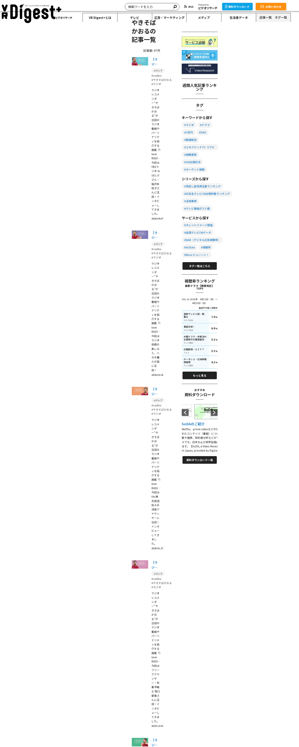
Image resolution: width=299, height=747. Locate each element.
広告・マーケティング (176, 17)
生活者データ (246, 17)
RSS (205, 714)
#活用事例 (238, 209)
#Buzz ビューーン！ (244, 255)
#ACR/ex (237, 248)
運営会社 (139, 736)
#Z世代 (268, 148)
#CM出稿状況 (259, 170)
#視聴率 (254, 248)
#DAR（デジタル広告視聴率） (250, 240)
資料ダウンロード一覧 (255, 448)
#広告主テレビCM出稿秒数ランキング (255, 201)
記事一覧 (274, 17)
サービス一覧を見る (211, 681)
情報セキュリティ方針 (117, 736)
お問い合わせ (279, 7)
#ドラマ (253, 148)
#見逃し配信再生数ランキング (250, 194)
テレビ (140, 17)
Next (278, 400)
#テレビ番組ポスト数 (263, 209)
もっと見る (255, 364)
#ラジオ (237, 148)
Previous (233, 400)
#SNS (235, 155)
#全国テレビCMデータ (245, 233)
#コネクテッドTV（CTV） (248, 162)
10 (125, 493)
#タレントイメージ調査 (246, 225)
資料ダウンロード (245, 7)
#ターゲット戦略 (242, 177)
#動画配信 (251, 155)
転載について (69, 736)
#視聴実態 (238, 170)
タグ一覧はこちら (255, 266)
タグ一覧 (289, 17)
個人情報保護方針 (90, 736)
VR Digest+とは (105, 17)
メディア (211, 17)
